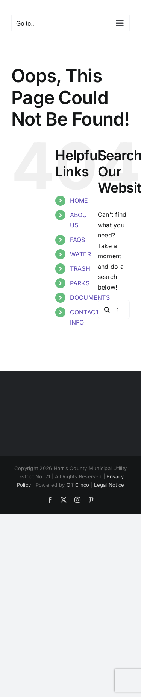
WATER (80, 254)
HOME (79, 200)
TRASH (80, 268)
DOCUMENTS (90, 297)
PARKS (79, 283)
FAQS (77, 240)
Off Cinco (78, 485)
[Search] (107, 309)
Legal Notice (109, 485)
